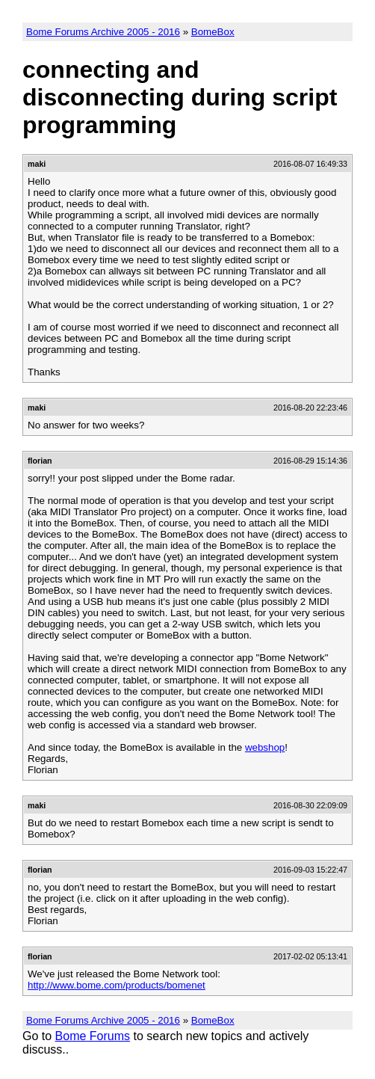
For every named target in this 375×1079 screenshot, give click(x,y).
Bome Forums (92, 1036)
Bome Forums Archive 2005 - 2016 (103, 31)
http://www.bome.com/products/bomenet (116, 985)
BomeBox (213, 31)
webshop (265, 747)
